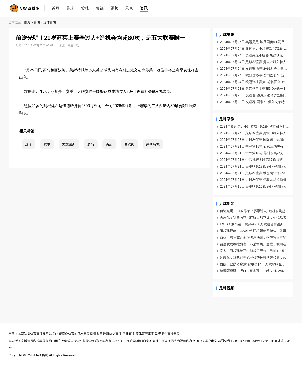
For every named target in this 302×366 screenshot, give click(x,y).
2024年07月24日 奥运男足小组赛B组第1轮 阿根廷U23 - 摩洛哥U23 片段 (255, 55)
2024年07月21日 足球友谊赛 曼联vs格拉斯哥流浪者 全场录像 (255, 180)
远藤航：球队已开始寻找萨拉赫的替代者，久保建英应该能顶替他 (255, 257)
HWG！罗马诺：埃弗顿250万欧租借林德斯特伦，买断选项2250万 (255, 224)
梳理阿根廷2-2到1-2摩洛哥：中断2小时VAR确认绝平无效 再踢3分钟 (255, 271)
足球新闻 (49, 22)
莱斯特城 (153, 144)
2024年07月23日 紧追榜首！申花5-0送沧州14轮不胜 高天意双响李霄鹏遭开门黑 (255, 88)
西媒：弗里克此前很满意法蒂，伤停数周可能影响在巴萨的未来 (255, 237)
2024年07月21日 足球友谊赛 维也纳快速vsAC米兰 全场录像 (255, 173)
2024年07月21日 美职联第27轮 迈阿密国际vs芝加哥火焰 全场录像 (255, 166)
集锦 (100, 8)
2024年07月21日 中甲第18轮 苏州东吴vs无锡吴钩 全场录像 (255, 153)
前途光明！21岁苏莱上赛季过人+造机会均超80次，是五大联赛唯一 (255, 211)
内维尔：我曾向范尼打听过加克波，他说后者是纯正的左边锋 (255, 217)
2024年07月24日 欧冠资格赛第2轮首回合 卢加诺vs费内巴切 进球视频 (255, 82)
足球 (70, 8)
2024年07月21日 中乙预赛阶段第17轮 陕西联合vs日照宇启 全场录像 (255, 160)
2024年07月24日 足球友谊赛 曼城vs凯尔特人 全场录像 (255, 133)
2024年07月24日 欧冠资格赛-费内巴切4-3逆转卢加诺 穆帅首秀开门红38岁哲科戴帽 (255, 75)
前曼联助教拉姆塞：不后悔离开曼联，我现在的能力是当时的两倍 (255, 244)
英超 (109, 144)
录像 (129, 8)
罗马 (90, 144)
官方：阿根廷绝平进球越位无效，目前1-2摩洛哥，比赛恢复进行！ (255, 251)
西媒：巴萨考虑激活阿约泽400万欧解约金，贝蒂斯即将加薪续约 (255, 264)
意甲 (47, 144)
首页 (55, 8)
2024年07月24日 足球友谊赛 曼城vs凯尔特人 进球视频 (255, 62)
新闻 (37, 22)
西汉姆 (129, 144)
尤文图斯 (69, 144)
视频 (114, 8)
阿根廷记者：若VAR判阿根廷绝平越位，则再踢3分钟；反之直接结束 (255, 231)
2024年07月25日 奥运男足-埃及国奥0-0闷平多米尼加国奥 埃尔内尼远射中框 (255, 42)
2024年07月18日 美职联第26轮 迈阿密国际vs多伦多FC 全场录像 (255, 186)
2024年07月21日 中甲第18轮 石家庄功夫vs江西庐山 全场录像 (255, 146)
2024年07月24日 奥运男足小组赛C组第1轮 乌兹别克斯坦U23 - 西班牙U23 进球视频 (255, 48)
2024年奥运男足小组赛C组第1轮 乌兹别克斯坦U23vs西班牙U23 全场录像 (255, 126)
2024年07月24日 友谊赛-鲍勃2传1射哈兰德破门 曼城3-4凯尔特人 (255, 68)
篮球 (85, 8)
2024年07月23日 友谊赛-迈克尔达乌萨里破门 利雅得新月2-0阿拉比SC (255, 95)
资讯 (144, 8)
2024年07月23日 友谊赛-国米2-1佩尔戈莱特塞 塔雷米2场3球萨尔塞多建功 (255, 102)
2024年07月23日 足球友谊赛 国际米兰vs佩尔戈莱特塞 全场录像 (255, 140)
